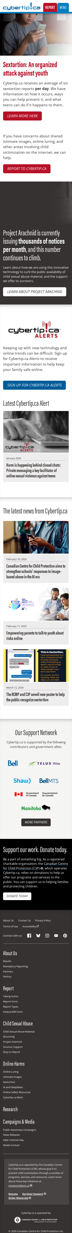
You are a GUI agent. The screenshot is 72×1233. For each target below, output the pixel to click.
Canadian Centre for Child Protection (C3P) (35, 866)
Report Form (10, 1001)
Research (10, 1109)
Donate (13, 1194)
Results (7, 961)
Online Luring (10, 1071)
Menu (63, 7)
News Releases (11, 1134)
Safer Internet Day (13, 1140)
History (7, 976)
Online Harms (14, 1063)
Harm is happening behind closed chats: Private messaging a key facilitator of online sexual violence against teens (33, 470)
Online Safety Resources (17, 1092)
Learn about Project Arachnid (34, 291)
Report (50, 7)
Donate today (17, 896)
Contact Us (24, 920)
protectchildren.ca (18, 1185)
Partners (8, 971)
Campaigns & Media (19, 1121)
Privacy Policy (43, 920)
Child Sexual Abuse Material (19, 1031)
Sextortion (9, 1082)
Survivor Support (13, 1047)
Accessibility (29, 926)
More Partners (36, 822)
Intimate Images (12, 1077)
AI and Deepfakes (13, 1087)
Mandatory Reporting (15, 966)
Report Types (10, 1006)
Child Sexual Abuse (17, 1023)
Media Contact (11, 1145)
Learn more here (22, 115)
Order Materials (18, 1198)
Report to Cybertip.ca (26, 168)
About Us (8, 920)
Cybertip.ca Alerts (13, 1097)
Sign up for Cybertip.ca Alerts (34, 385)
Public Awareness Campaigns (19, 1129)
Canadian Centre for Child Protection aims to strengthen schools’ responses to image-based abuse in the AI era (35, 571)
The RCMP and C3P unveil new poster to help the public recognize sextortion (35, 696)
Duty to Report (11, 1052)
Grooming (9, 1036)
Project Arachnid (12, 1041)
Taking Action (10, 996)
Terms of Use (10, 926)
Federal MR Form (13, 1011)
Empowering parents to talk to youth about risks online (35, 635)
